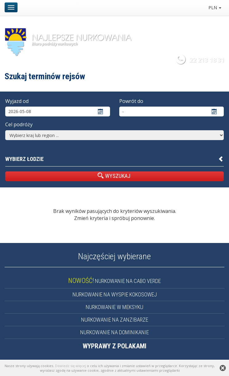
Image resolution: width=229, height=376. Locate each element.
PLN (214, 7)
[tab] (114, 159)
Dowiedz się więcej (70, 365)
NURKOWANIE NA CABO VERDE (114, 281)
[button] (114, 159)
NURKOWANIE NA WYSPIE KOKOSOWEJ (115, 294)
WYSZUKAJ (113, 175)
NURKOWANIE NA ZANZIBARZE (114, 319)
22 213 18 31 (206, 60)
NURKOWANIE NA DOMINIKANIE (114, 332)
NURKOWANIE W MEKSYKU (114, 307)
